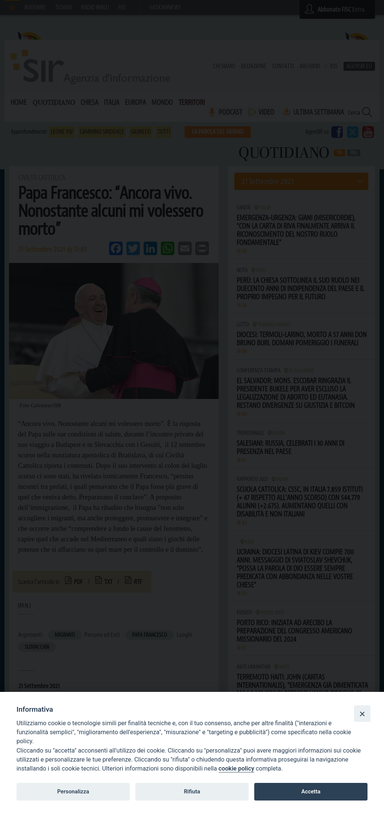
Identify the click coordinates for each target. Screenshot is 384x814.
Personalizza (73, 791)
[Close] (362, 713)
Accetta (310, 791)
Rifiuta (192, 791)
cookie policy (236, 768)
